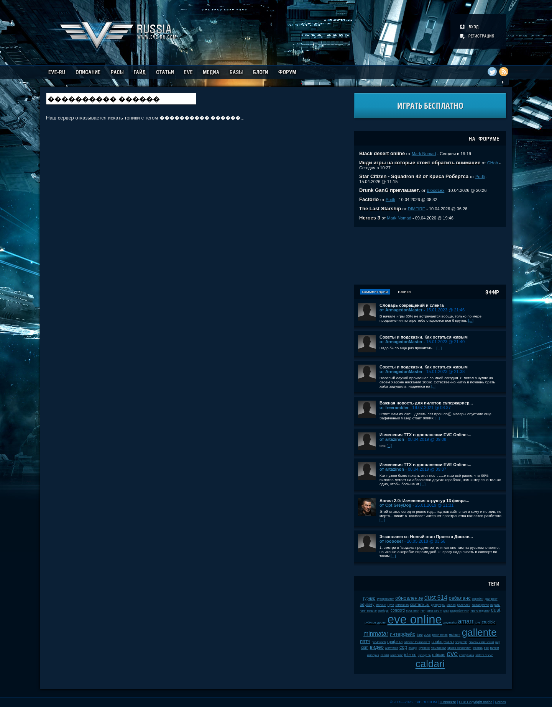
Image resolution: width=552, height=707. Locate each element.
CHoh (492, 162)
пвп (423, 610)
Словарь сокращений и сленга (412, 305)
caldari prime (480, 605)
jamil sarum (434, 610)
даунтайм (450, 622)
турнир (369, 598)
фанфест (491, 599)
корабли (477, 599)
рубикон (370, 622)
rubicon (438, 655)
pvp (497, 642)
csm (364, 647)
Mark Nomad (424, 153)
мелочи (381, 605)
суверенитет (385, 599)
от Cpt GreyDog (395, 505)
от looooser (391, 541)
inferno (410, 655)
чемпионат (438, 648)
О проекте (448, 702)
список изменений (481, 642)
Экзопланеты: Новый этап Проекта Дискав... (426, 536)
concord (398, 610)
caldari (430, 663)
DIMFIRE (416, 208)
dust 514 (435, 597)
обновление (409, 598)
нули (391, 605)
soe (486, 648)
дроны (381, 622)
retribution (402, 605)
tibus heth (412, 610)
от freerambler (394, 407)
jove (477, 622)
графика (394, 642)
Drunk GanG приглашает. (389, 190)
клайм (385, 655)
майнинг (454, 635)
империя (373, 655)
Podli (480, 176)
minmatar (375, 633)
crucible (489, 622)
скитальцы (420, 604)
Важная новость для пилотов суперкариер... (426, 403)
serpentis (461, 642)
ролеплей (463, 605)
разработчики (459, 610)
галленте (396, 655)
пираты (495, 605)
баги (420, 635)
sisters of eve (484, 655)
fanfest (494, 648)
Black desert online (382, 153)
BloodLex (435, 190)
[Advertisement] (430, 256)
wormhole (391, 648)
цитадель (424, 655)
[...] (470, 320)
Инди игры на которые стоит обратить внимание (419, 162)
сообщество (443, 642)
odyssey (367, 604)
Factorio (369, 199)
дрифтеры (438, 605)
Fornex (500, 702)
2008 (427, 635)
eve (452, 654)
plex (446, 610)
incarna (478, 648)
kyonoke (424, 648)
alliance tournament (417, 642)
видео (377, 647)
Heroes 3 (369, 218)
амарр (413, 648)
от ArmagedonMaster (401, 310)
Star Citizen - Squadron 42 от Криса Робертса (413, 176)
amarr (466, 621)
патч (365, 641)
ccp (403, 647)
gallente (479, 632)
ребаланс (459, 598)
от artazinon (392, 439)
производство (480, 610)
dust (496, 610)
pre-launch (379, 642)
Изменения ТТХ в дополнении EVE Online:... (426, 434)
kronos (451, 605)
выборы (383, 610)
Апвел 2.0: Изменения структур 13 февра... (424, 500)
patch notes (439, 635)
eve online (415, 619)
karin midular (368, 610)
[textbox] (121, 99)
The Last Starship (380, 208)
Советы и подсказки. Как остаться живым (424, 337)
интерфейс (402, 634)
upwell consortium (459, 648)
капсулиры (466, 655)
